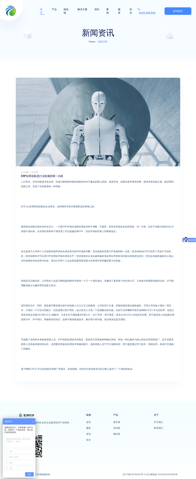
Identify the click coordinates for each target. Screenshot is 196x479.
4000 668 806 (147, 13)
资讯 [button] (97, 9)
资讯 (88, 434)
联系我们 (158, 428)
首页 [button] (42, 11)
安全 (88, 440)
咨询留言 (177, 11)
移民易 (116, 434)
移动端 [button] (66, 11)
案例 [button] (108, 11)
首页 (88, 422)
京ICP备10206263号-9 (134, 474)
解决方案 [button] (83, 9)
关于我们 (158, 422)
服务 (88, 428)
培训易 (116, 428)
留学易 (116, 422)
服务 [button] (119, 11)
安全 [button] (131, 11)
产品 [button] (54, 9)
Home (92, 41)
